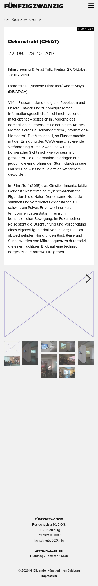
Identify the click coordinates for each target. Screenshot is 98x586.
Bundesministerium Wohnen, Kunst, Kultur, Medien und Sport (49, 461)
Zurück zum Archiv (22, 20)
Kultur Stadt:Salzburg (49, 407)
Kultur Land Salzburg (49, 434)
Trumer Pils (49, 488)
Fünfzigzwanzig (34, 6)
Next (86, 278)
